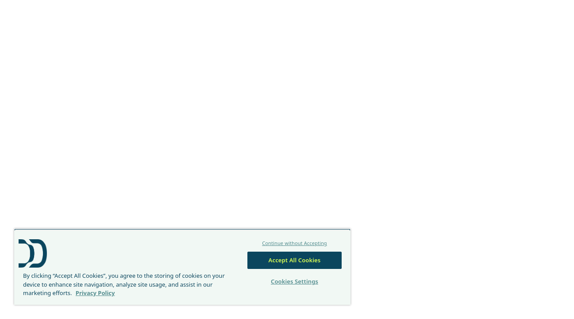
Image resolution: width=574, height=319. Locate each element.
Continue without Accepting (291, 243)
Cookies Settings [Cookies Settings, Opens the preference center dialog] (291, 281)
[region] (180, 267)
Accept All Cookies (292, 260)
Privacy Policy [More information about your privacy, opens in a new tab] (95, 293)
